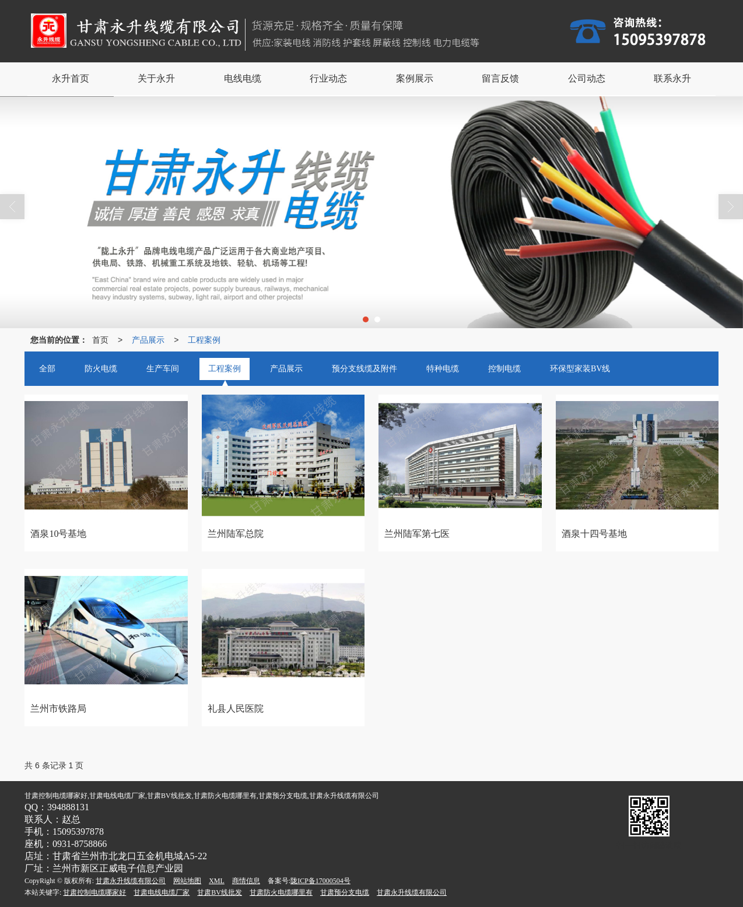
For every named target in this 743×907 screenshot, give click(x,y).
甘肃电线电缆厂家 (162, 892)
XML (217, 881)
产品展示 (148, 339)
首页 (100, 339)
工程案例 (204, 339)
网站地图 (187, 881)
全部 (47, 368)
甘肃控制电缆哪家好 (94, 892)
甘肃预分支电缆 (344, 892)
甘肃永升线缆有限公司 (131, 881)
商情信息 (246, 881)
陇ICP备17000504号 (320, 881)
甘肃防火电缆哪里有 (281, 892)
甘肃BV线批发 (219, 892)
